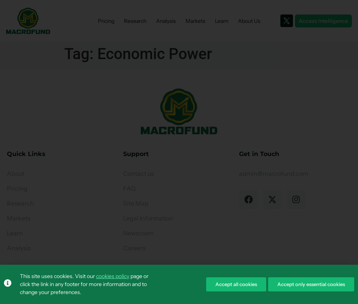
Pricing (106, 21)
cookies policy (112, 276)
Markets (195, 21)
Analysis (166, 21)
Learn (221, 21)
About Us (249, 21)
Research (135, 21)
